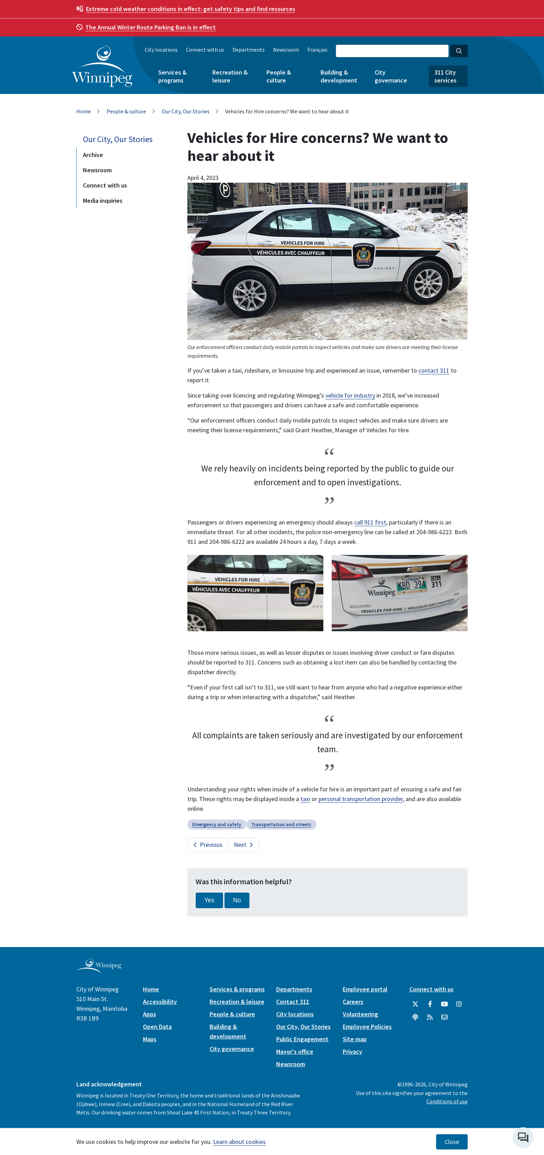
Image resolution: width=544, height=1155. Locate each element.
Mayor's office (294, 1052)
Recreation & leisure (230, 76)
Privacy (352, 1052)
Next (240, 845)
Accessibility (160, 1002)
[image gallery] (255, 593)
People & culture (278, 76)
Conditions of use (447, 1101)
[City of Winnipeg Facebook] (430, 1004)
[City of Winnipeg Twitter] (415, 1004)
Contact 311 (292, 1002)
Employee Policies (367, 1027)
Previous (211, 845)
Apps (149, 1014)
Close (452, 1142)
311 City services (445, 76)
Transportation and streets (281, 824)
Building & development (339, 76)
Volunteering (360, 1014)
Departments (248, 49)
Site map (355, 1039)
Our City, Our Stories (186, 111)
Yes (209, 900)
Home (83, 111)
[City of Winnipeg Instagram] (459, 1004)
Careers (353, 1002)
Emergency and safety (216, 824)
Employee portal (365, 989)
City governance (391, 76)
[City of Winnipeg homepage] (98, 970)
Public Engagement (302, 1039)
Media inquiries (102, 201)
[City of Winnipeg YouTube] (444, 1004)
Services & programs (172, 76)
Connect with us (205, 49)
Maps (149, 1039)
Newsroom (286, 49)
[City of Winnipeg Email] (444, 1017)
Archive (93, 155)
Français (317, 49)
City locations (161, 49)
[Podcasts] (415, 1017)
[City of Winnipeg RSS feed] (430, 1017)
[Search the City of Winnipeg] (392, 51)
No (237, 900)
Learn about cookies (239, 1142)
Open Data (157, 1027)
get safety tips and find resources (190, 9)
